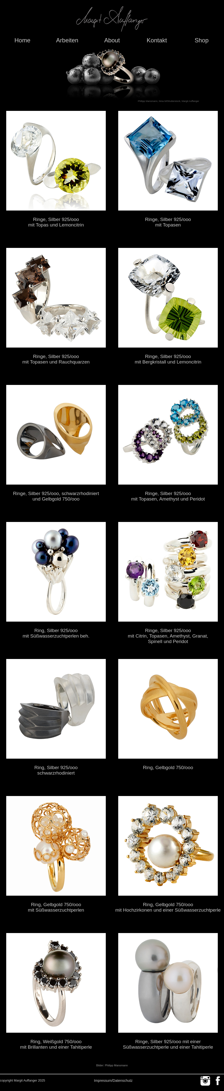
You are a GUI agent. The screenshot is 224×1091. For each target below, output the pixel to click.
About (112, 40)
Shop (202, 40)
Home (22, 40)
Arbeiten (67, 40)
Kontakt (157, 40)
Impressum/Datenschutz (113, 1081)
